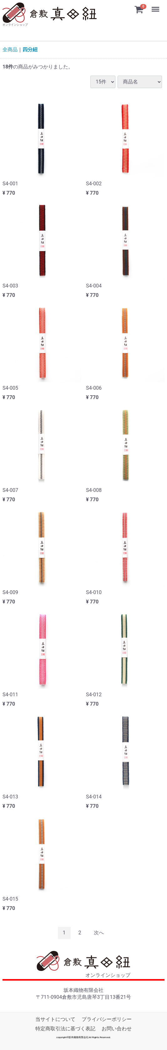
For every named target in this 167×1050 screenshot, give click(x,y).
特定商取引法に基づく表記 (65, 1029)
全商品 (10, 49)
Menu (156, 6)
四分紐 (30, 49)
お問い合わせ (117, 1029)
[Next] (99, 933)
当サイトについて (55, 1019)
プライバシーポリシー (107, 1019)
